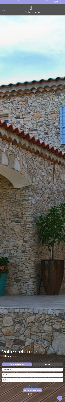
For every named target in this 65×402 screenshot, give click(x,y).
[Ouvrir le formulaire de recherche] (32, 388)
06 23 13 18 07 (37, 1)
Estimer (48, 367)
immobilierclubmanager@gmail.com (53, 1)
